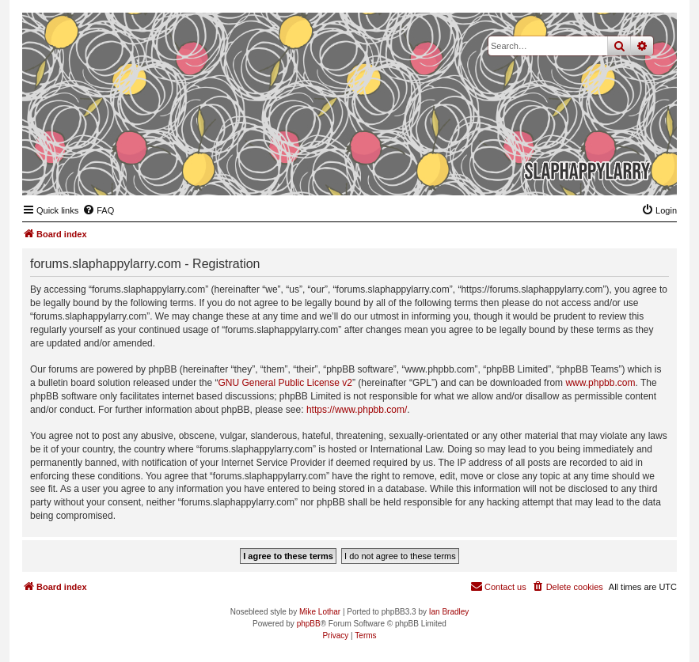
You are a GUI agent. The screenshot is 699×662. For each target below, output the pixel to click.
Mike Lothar (319, 611)
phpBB (309, 623)
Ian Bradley (449, 611)
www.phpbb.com (600, 382)
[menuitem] (98, 210)
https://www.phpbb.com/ (356, 409)
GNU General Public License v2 (285, 382)
